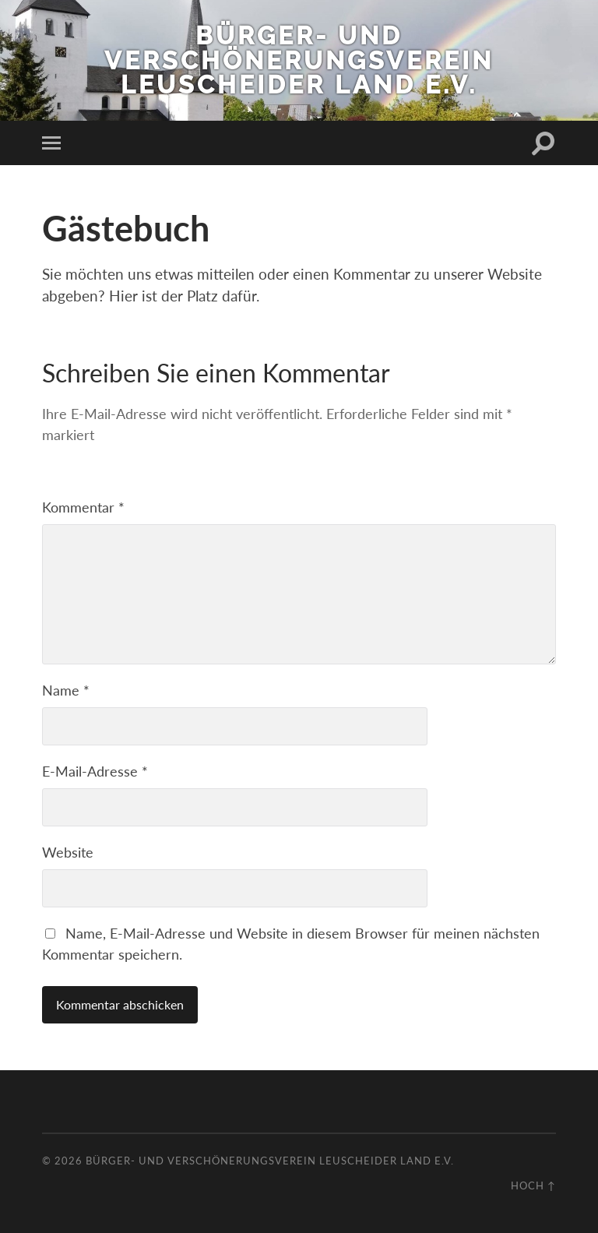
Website (67, 852)
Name (66, 690)
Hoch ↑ (533, 1185)
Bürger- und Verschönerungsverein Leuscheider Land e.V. (299, 60)
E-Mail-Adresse (95, 771)
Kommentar (83, 507)
